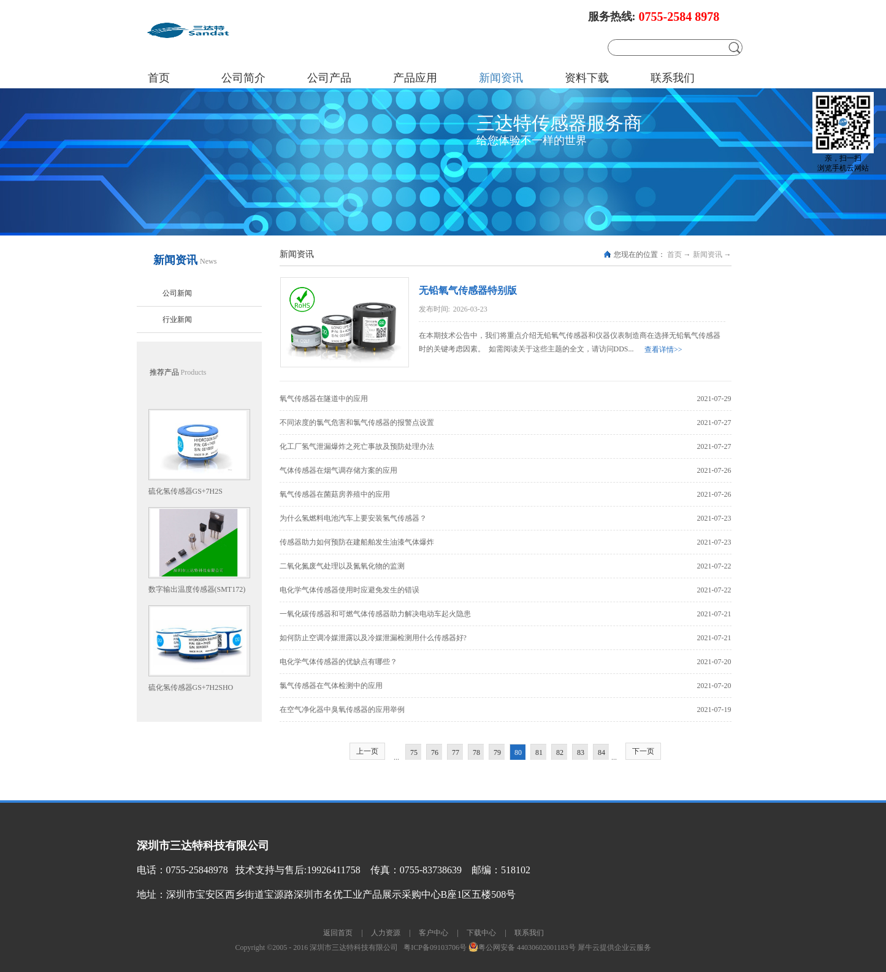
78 (476, 752)
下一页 (643, 751)
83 (580, 752)
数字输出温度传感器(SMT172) (197, 589)
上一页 (367, 751)
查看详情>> (663, 349)
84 (601, 752)
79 (497, 752)
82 (559, 752)
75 (414, 752)
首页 (159, 78)
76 (434, 752)
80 (518, 752)
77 (455, 752)
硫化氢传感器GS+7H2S (185, 491)
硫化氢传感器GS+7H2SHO (191, 687)
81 (539, 752)
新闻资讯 (707, 254)
